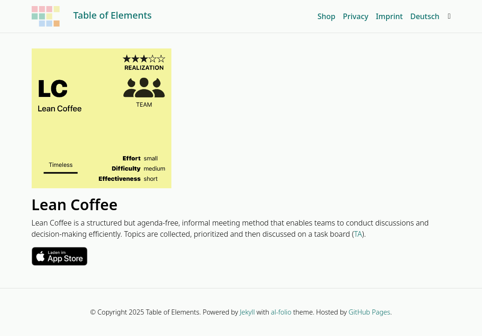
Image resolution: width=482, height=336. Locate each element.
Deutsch (425, 16)
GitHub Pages (369, 312)
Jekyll (247, 312)
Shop (327, 16)
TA (358, 234)
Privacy (355, 16)
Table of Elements (92, 16)
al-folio (281, 312)
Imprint (389, 16)
